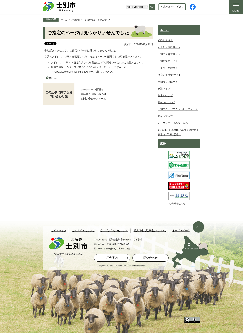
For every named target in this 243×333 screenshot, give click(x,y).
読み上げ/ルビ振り (173, 6)
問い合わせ (150, 257)
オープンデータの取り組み (173, 123)
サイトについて (166, 102)
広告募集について (179, 203)
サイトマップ (165, 116)
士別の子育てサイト (169, 54)
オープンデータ (181, 230)
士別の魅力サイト (168, 61)
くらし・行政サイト (169, 47)
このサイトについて (83, 230)
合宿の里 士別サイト (169, 74)
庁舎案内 (112, 257)
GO (152, 7)
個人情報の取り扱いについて (150, 230)
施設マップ (164, 88)
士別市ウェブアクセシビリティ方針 (178, 109)
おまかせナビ (165, 95)
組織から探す (165, 40)
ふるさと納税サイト (169, 68)
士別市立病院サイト (169, 81)
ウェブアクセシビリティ (114, 230)
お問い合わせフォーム (93, 98)
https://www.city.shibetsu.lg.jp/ (70, 71)
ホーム (64, 20)
